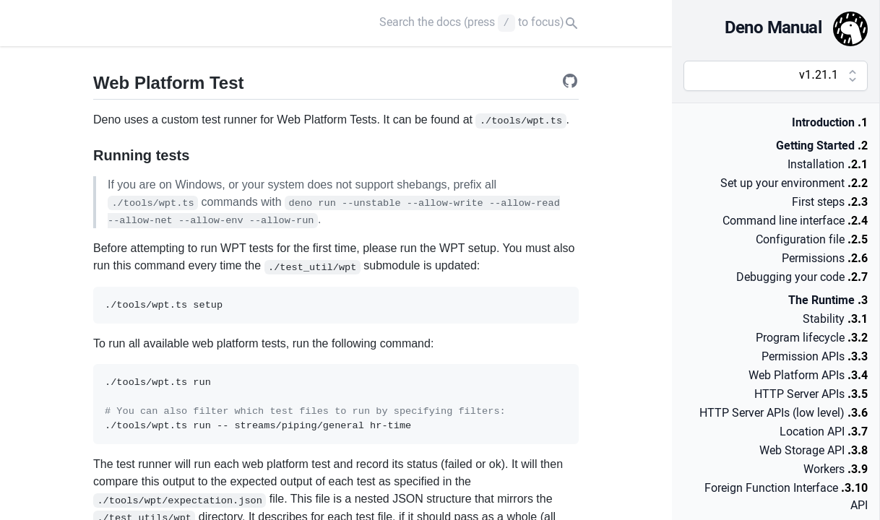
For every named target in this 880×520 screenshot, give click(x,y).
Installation (816, 165)
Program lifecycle (800, 338)
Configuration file (800, 240)
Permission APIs (803, 357)
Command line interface (783, 221)
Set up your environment (782, 184)
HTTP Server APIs (799, 395)
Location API (812, 432)
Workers (824, 470)
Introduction (823, 123)
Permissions (813, 259)
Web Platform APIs (797, 376)
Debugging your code (790, 278)
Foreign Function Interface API (786, 498)
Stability (824, 320)
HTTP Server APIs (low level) (772, 413)
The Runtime (821, 301)
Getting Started (815, 146)
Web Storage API (802, 451)
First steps (818, 203)
